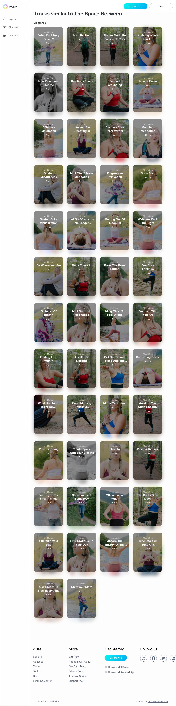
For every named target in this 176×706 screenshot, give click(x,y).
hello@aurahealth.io (158, 701)
